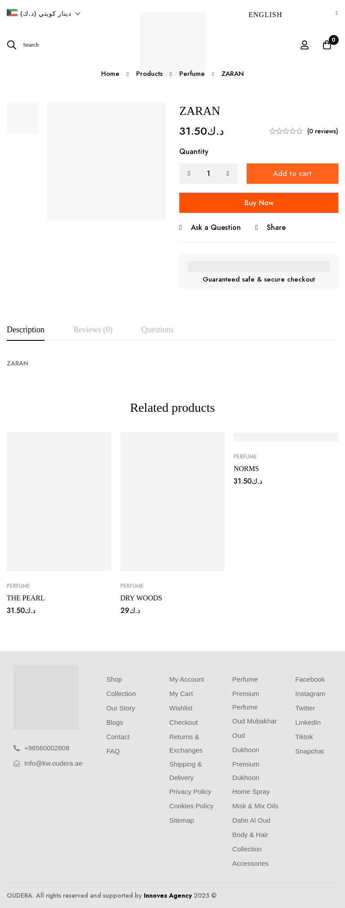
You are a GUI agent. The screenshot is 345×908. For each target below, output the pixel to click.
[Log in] (304, 45)
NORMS (246, 468)
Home (110, 74)
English (265, 14)
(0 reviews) (322, 131)
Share (276, 227)
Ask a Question (216, 227)
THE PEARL (26, 598)
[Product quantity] (208, 173)
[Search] (22, 45)
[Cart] (326, 45)
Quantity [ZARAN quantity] (193, 151)
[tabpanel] (172, 363)
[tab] (25, 330)
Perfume (18, 586)
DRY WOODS (141, 598)
